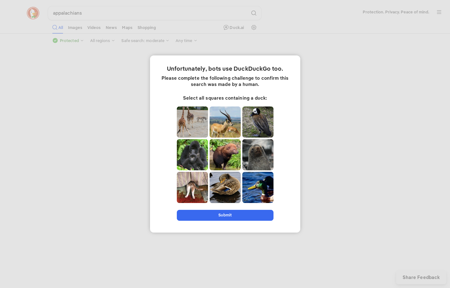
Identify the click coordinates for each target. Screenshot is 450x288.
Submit (225, 215)
